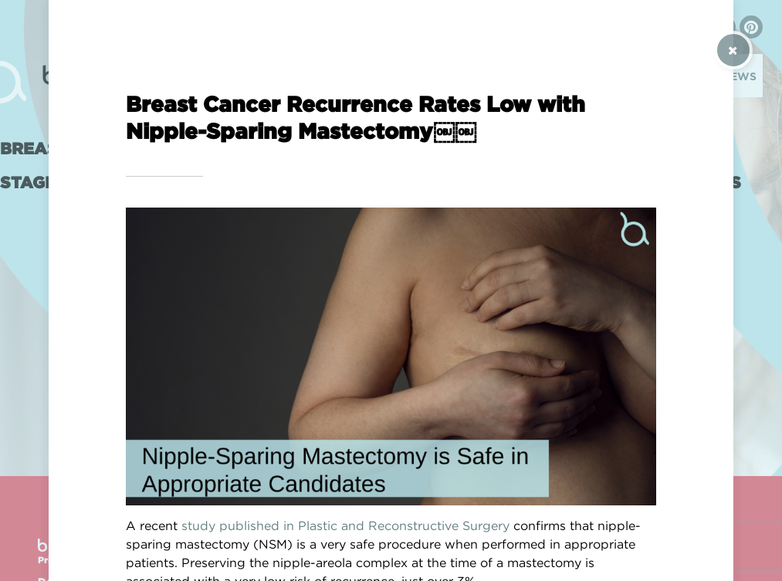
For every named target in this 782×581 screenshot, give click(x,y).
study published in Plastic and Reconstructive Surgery (345, 525)
